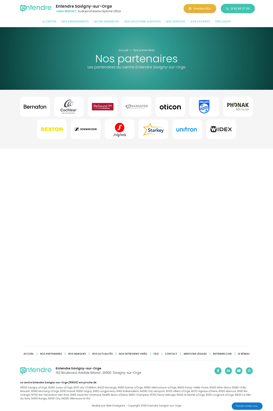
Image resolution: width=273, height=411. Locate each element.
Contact (171, 353)
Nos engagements (75, 21)
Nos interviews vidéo (133, 353)
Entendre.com (222, 353)
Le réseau (244, 353)
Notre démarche (106, 21)
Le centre (49, 21)
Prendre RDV (200, 9)
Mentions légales (195, 353)
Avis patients (200, 21)
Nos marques (77, 353)
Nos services (175, 21)
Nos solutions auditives (142, 21)
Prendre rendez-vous (247, 406)
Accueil (29, 353)
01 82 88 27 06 (237, 9)
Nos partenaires (51, 353)
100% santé (223, 21)
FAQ (156, 353)
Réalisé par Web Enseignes (108, 405)
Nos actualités (102, 353)
